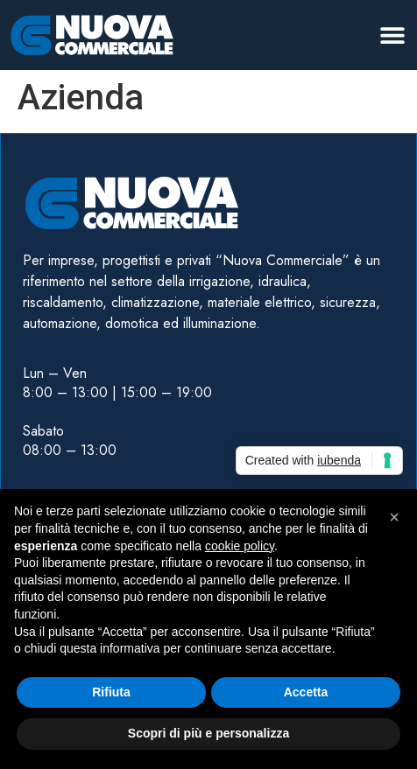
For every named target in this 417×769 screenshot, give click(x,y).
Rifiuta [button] (111, 692)
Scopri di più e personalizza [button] (208, 733)
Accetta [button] (306, 692)
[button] (393, 34)
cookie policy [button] (239, 546)
